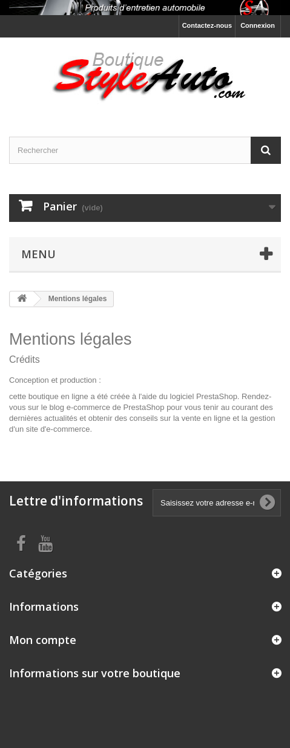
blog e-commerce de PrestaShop (106, 407)
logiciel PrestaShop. (206, 396)
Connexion (257, 25)
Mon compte (42, 640)
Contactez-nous (207, 25)
